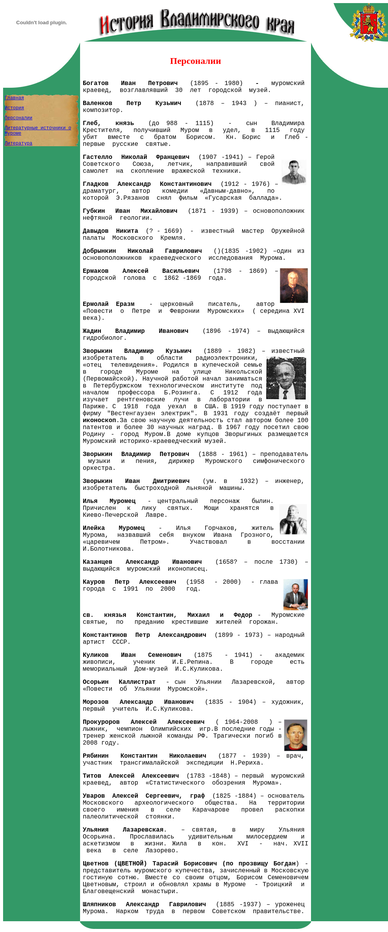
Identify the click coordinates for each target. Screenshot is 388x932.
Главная (14, 98)
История (14, 108)
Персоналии (18, 118)
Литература (18, 143)
